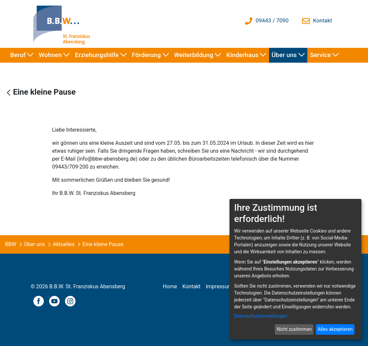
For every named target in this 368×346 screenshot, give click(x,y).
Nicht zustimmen (294, 329)
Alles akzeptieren (335, 329)
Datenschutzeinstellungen (260, 316)
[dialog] (295, 269)
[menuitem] (22, 55)
